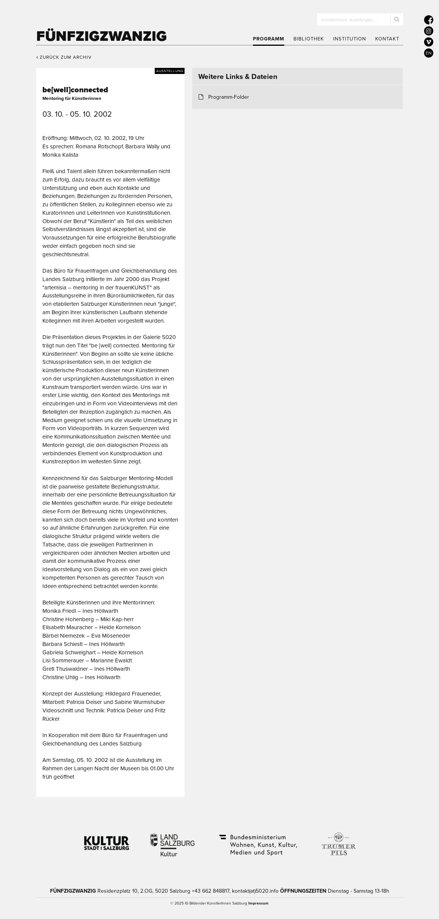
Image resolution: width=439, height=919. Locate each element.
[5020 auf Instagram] (428, 30)
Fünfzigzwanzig (101, 36)
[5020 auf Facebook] (428, 19)
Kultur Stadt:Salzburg (106, 840)
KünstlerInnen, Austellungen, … (350, 20)
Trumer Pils (338, 840)
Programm (268, 39)
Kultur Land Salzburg (172, 840)
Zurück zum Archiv (64, 57)
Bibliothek (308, 39)
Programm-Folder (228, 97)
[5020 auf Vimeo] (428, 42)
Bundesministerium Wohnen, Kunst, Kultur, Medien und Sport (257, 840)
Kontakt (387, 39)
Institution (349, 39)
